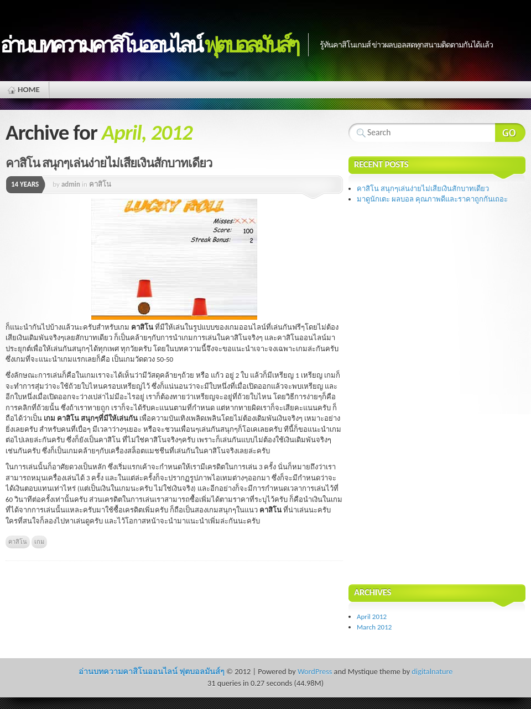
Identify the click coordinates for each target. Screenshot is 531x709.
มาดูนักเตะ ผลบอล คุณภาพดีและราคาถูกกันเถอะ (432, 199)
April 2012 (372, 616)
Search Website (510, 132)
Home (29, 89)
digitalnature (432, 671)
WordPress (315, 671)
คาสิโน (100, 184)
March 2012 (374, 627)
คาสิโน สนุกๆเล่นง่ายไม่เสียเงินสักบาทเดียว (109, 163)
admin (70, 184)
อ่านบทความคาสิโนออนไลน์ (148, 45)
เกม (39, 542)
